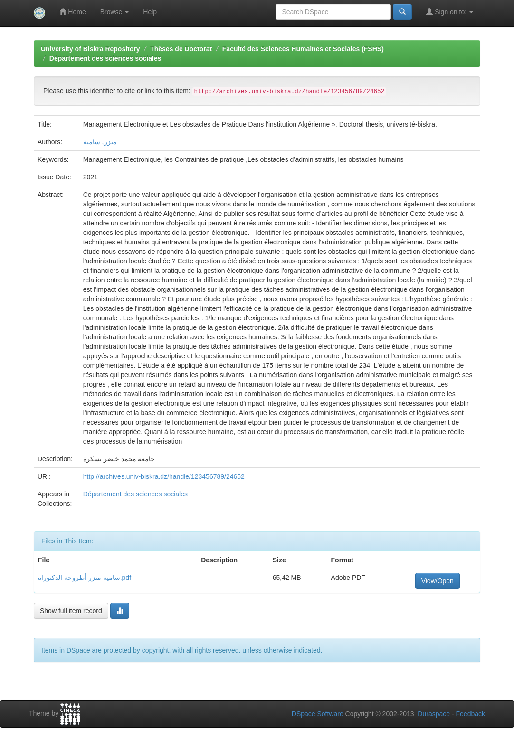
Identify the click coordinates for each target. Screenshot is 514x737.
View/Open (437, 581)
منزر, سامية (100, 142)
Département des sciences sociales (105, 58)
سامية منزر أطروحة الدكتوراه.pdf (84, 577)
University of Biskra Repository (90, 49)
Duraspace (434, 714)
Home (72, 12)
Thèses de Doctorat (181, 49)
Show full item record (71, 611)
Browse (114, 12)
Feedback (470, 714)
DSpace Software (317, 714)
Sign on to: (449, 12)
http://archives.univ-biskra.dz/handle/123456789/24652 (164, 476)
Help (150, 12)
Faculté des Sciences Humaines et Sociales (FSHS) (303, 49)
